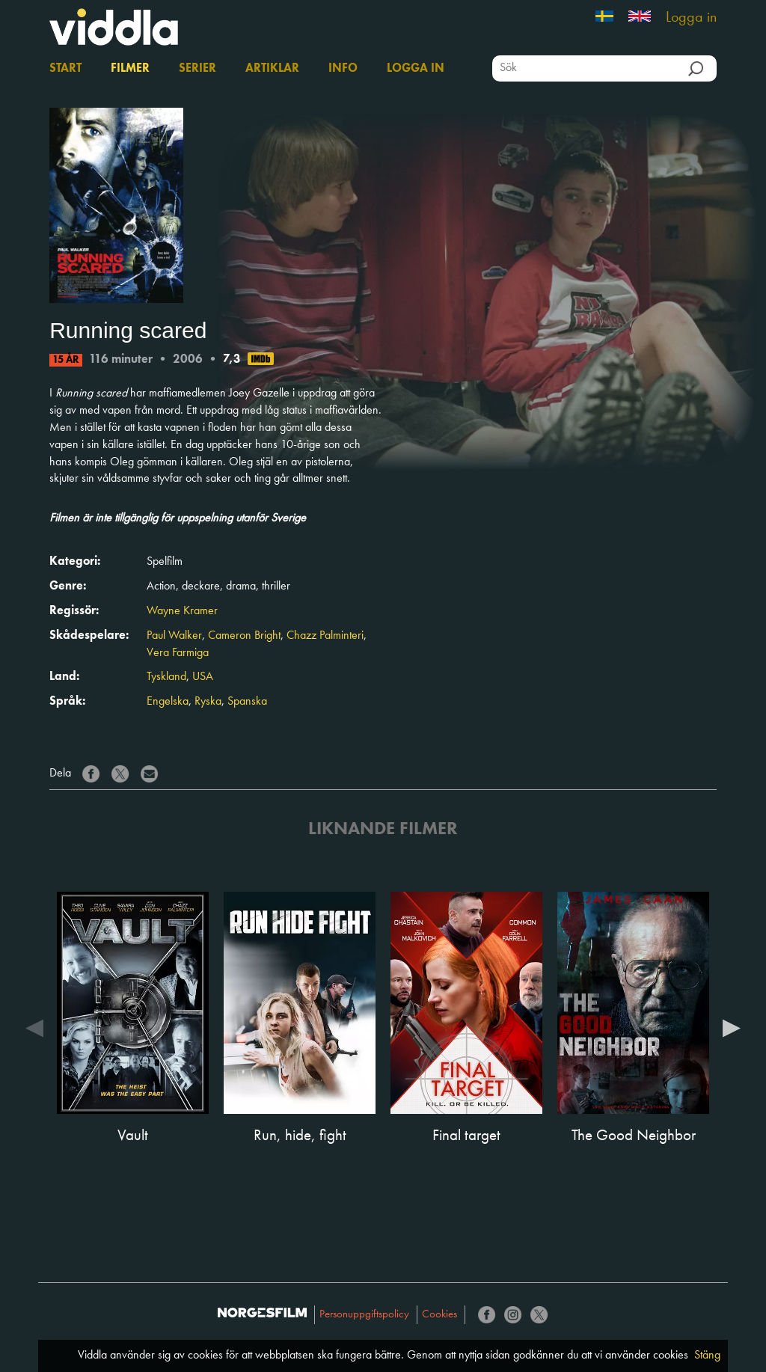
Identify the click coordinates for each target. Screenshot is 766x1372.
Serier (197, 69)
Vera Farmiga (178, 653)
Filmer (130, 69)
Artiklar (272, 69)
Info (343, 69)
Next (732, 1027)
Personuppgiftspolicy (364, 1314)
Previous (34, 1027)
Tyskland (166, 677)
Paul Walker (174, 636)
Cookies (439, 1314)
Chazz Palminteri (325, 636)
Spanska (247, 702)
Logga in (691, 17)
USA (202, 677)
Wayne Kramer (182, 611)
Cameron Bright (244, 636)
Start (65, 69)
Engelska (168, 702)
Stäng (707, 1356)
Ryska (207, 702)
